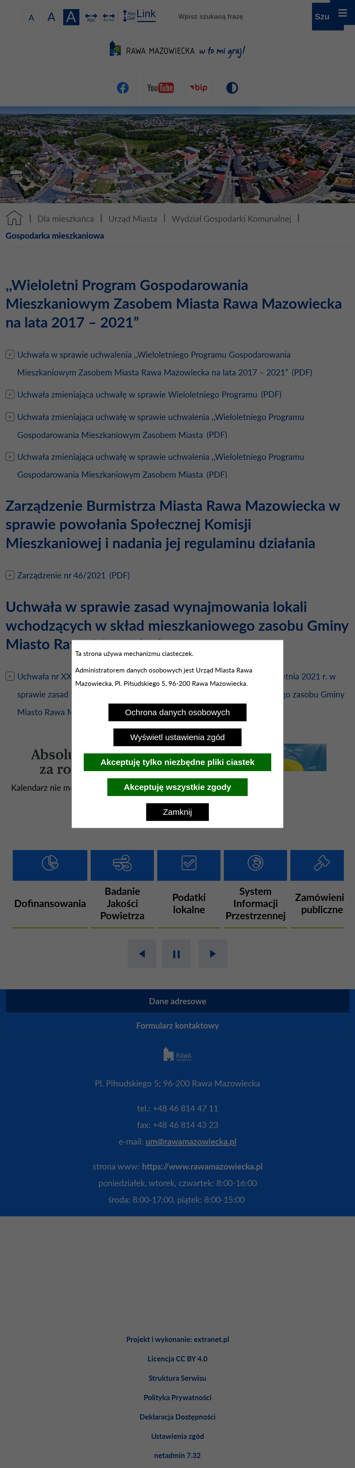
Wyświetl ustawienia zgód (177, 737)
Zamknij (177, 812)
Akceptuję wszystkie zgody (177, 787)
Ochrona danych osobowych (177, 712)
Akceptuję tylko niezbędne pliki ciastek (177, 762)
